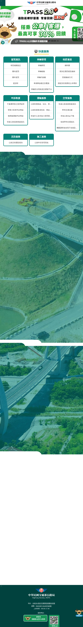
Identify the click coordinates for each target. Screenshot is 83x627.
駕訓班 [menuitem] (15, 83)
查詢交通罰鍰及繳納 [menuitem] (67, 71)
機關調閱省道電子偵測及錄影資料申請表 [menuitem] (68, 128)
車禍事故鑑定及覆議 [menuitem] (41, 83)
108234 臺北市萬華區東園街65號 (44, 578)
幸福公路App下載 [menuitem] (67, 116)
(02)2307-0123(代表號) (44, 580)
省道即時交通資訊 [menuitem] (67, 122)
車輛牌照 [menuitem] (41, 65)
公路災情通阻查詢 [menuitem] (16, 143)
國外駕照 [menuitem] (15, 77)
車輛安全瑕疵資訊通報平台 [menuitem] (41, 89)
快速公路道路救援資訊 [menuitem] (15, 122)
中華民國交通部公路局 (41, 3)
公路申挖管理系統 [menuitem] (41, 143)
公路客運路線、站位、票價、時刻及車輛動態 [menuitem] (42, 104)
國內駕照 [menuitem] (15, 71)
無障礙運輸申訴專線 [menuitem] (15, 116)
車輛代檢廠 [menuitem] (41, 77)
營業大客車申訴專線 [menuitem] (15, 110)
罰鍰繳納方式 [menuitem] (67, 77)
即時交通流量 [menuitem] (67, 110)
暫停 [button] (3, 42)
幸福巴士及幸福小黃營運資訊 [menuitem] (42, 116)
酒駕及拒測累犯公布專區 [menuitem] (67, 83)
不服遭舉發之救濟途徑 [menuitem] (15, 104)
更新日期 (29, 624)
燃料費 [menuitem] (67, 65)
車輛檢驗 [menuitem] (41, 71)
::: (1, 1)
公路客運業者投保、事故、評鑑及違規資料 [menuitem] (42, 110)
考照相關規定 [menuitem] (15, 65)
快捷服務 (43, 51)
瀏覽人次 (46, 624)
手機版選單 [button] (2, 3)
